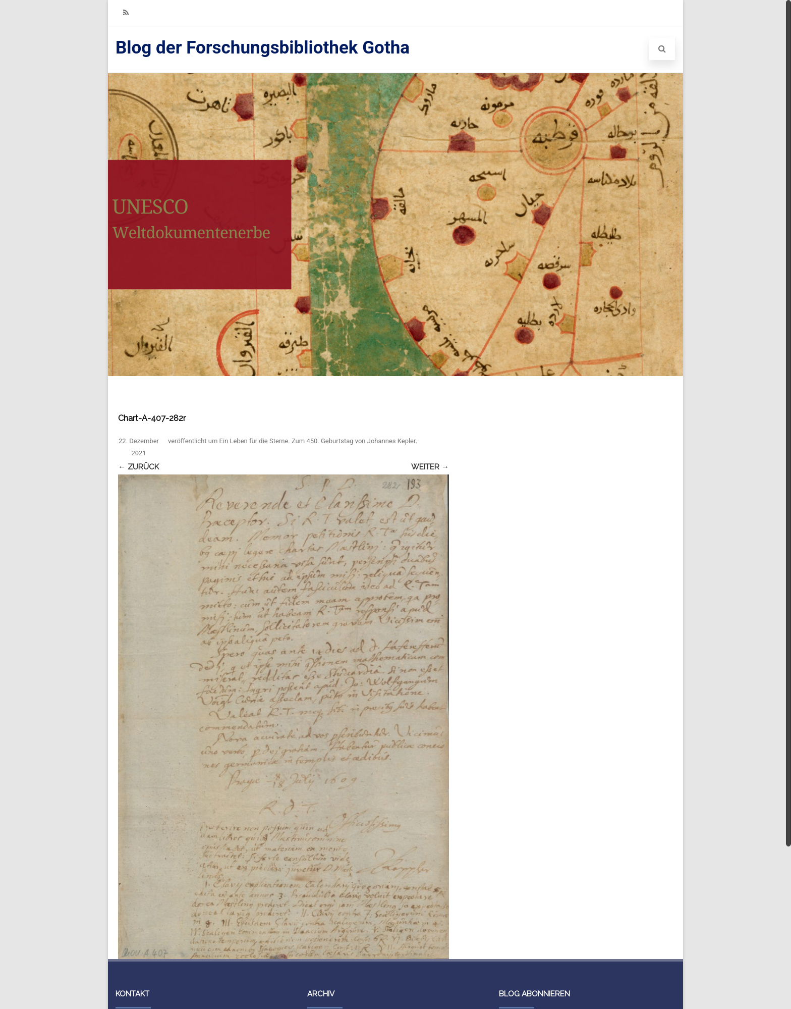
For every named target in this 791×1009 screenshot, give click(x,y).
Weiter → (430, 466)
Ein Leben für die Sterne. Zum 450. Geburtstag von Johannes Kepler (317, 441)
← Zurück (138, 466)
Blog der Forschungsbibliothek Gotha (263, 47)
